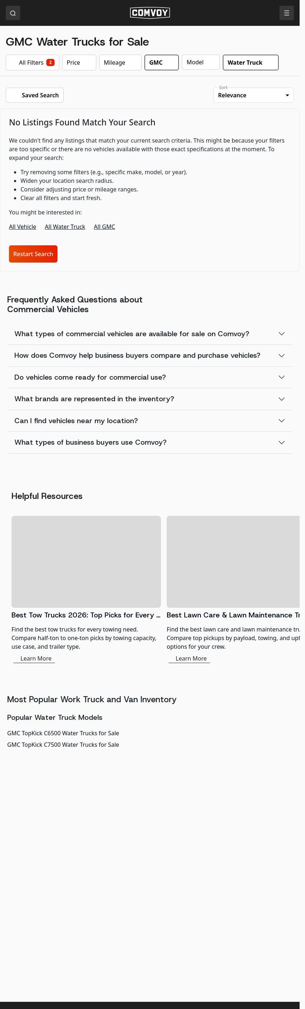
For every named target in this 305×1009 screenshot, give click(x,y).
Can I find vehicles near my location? (76, 420)
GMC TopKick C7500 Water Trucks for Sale (63, 745)
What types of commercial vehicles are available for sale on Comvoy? (131, 333)
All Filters (32, 62)
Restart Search (33, 254)
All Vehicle (22, 227)
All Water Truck (65, 227)
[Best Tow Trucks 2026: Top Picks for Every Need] (86, 589)
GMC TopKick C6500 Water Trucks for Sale (63, 733)
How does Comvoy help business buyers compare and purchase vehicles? (137, 355)
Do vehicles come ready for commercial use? (90, 377)
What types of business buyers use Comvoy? (90, 442)
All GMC (104, 227)
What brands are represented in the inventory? (94, 398)
